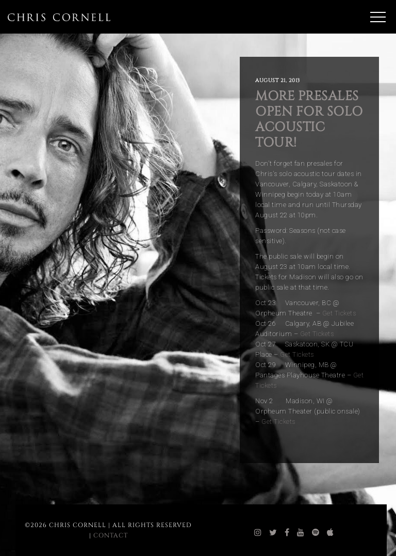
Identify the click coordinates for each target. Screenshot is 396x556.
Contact (110, 535)
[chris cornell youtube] (301, 532)
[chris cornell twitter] (273, 532)
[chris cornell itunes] (330, 532)
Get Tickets (339, 313)
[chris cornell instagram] (258, 532)
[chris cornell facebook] (287, 532)
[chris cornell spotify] (316, 532)
